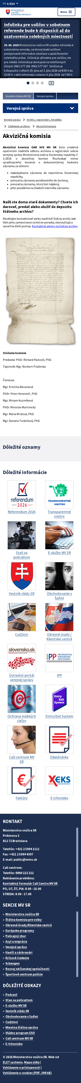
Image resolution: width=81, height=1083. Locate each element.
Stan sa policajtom (19, 1000)
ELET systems (13, 1062)
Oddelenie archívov (19, 126)
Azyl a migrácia (16, 941)
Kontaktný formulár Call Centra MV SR (30, 883)
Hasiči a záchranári (18, 952)
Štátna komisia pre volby (23, 920)
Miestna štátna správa (21, 1027)
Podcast (11, 995)
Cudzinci (11, 1022)
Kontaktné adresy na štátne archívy (55, 226)
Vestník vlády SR (17, 1011)
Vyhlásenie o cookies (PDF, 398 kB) (27, 1073)
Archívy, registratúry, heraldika (44, 119)
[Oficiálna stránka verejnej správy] (13, 3)
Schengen (12, 963)
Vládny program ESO (20, 1033)
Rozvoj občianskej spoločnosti (27, 969)
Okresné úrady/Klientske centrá (28, 925)
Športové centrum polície (24, 974)
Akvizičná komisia (46, 126)
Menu (66, 12)
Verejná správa (45, 96)
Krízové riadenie (17, 958)
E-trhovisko (14, 1044)
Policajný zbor (15, 936)
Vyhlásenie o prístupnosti (21, 1067)
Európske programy (19, 931)
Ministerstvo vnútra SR (22, 914)
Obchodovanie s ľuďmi (21, 1016)
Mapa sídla (31, 1062)
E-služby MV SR (16, 1005)
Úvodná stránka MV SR (18, 96)
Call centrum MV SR (19, 1038)
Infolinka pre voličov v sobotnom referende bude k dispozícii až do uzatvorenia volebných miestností (38, 30)
